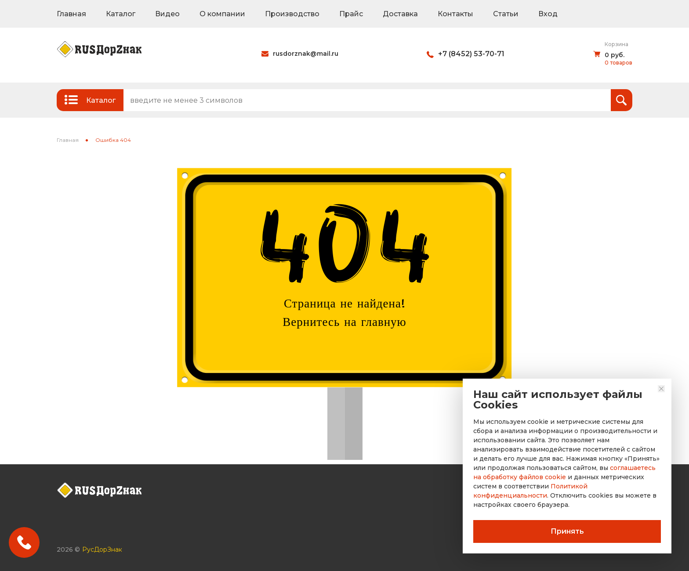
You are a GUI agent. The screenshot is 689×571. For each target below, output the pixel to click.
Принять (567, 531)
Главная (71, 14)
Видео (167, 14)
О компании (222, 14)
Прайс (351, 14)
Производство (292, 14)
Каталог (120, 14)
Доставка (400, 14)
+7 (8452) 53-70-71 (471, 54)
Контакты (455, 14)
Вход (548, 14)
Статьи (506, 14)
